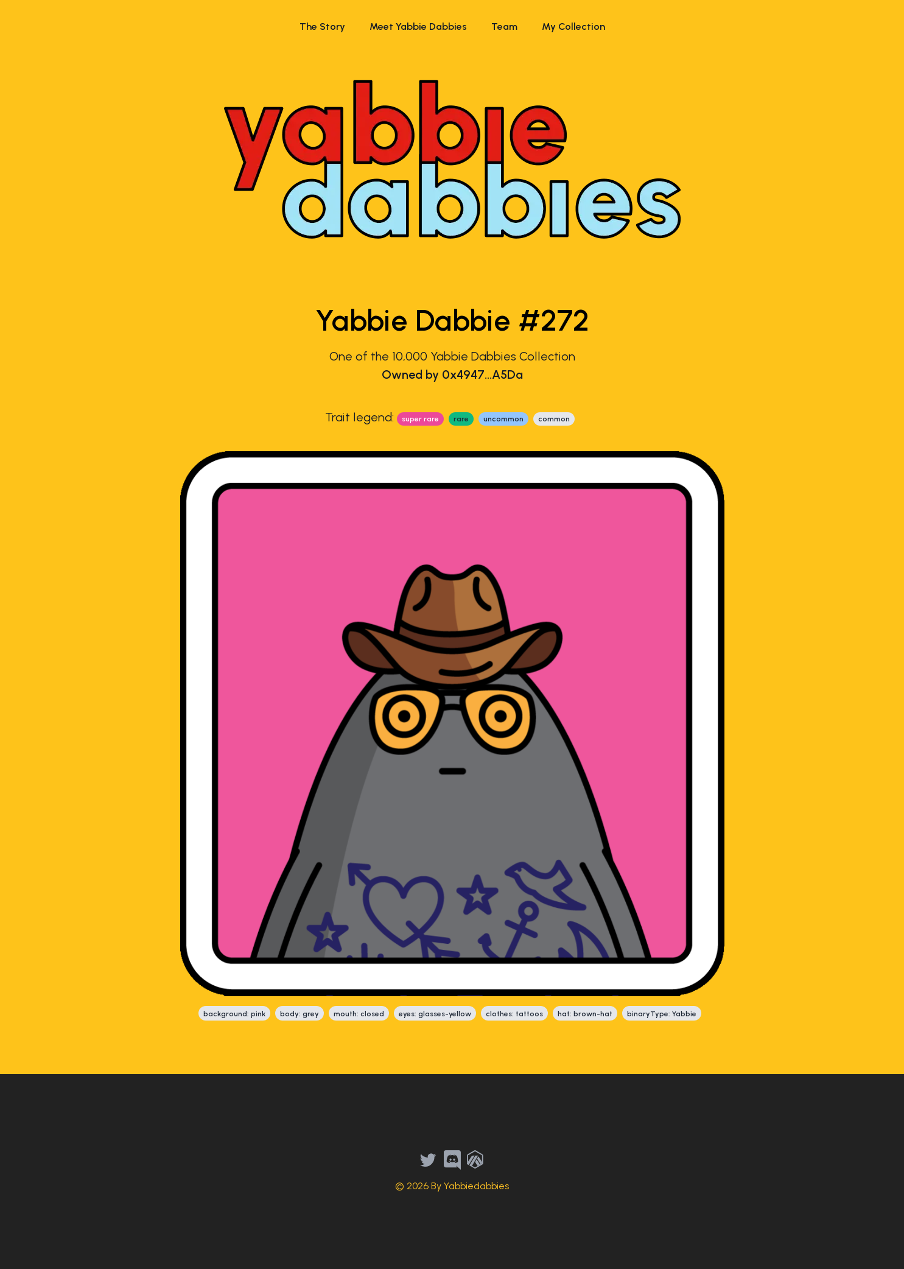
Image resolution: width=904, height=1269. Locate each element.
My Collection (573, 26)
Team (504, 26)
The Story (322, 26)
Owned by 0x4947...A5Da (452, 374)
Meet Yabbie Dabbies (418, 26)
